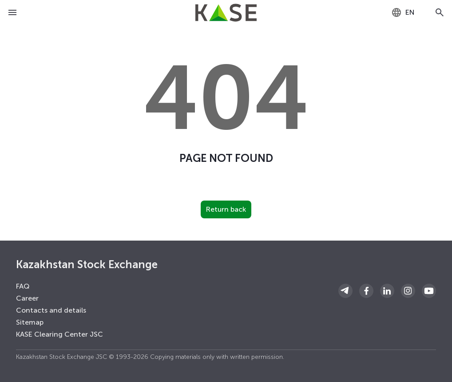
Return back (226, 209)
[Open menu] (12, 12)
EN (403, 12)
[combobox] (403, 12)
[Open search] (439, 12)
